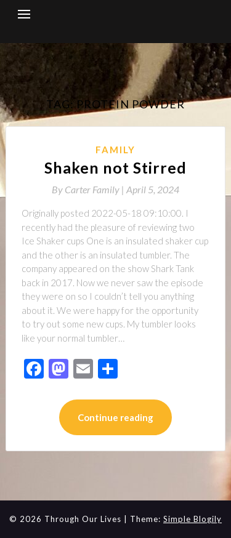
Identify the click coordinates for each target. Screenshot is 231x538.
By (89, 189)
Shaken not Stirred (115, 167)
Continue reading (115, 417)
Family (115, 149)
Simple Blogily (192, 519)
